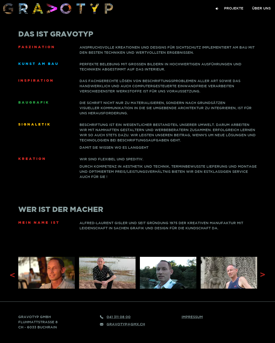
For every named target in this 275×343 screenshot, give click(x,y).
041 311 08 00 (119, 317)
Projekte (233, 8)
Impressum (192, 317)
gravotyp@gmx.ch (126, 324)
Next (262, 275)
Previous (13, 275)
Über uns (261, 8)
